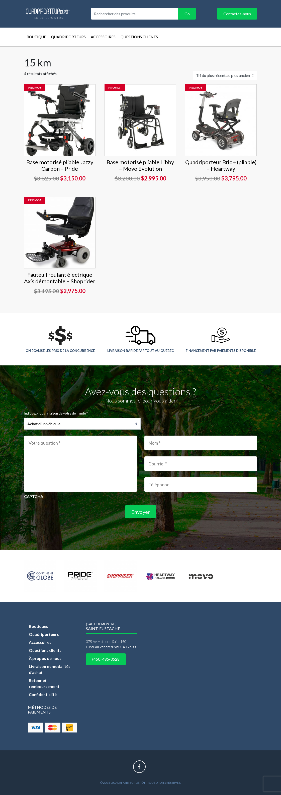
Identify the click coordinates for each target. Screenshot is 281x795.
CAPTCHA (33, 496)
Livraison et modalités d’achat (49, 669)
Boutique (36, 37)
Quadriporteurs (68, 37)
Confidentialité (43, 694)
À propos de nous (45, 658)
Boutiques (38, 626)
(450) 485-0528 (106, 659)
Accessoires (103, 37)
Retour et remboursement (44, 683)
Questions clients (139, 37)
